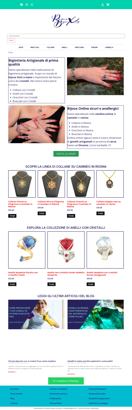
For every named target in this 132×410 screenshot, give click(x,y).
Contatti (14, 403)
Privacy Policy (56, 403)
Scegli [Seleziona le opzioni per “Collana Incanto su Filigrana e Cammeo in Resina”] (71, 216)
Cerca (11, 40)
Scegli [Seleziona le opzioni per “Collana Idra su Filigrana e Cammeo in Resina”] (41, 213)
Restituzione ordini (97, 394)
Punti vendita (16, 394)
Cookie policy (55, 398)
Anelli (64, 47)
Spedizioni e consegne (98, 403)
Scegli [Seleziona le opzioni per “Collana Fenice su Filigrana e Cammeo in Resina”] (12, 216)
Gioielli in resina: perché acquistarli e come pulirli (90, 361)
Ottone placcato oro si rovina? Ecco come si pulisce (32, 361)
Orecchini (79, 47)
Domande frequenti (97, 389)
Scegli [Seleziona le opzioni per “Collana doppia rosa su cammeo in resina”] (100, 213)
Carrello (109, 47)
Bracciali (35, 47)
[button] (66, 154)
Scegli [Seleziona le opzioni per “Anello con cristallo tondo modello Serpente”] (51, 284)
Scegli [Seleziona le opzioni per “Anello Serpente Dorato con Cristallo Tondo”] (12, 284)
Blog (12, 398)
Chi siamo (14, 389)
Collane (50, 47)
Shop (21, 47)
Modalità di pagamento (99, 398)
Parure (94, 47)
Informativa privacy (58, 394)
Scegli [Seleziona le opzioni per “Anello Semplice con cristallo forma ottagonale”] (90, 284)
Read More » (12, 372)
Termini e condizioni (58, 389)
